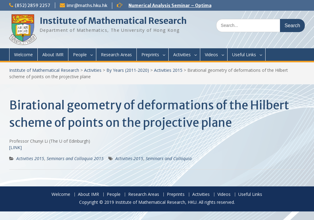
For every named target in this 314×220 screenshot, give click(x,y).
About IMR (52, 54)
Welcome (23, 54)
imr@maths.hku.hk (87, 5)
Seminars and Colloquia (169, 158)
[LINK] (15, 147)
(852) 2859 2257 (32, 5)
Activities (182, 54)
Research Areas (116, 54)
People (80, 54)
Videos (211, 54)
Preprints (150, 54)
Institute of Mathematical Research (113, 20)
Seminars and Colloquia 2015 (75, 158)
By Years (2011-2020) (127, 70)
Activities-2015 (129, 158)
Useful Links (244, 54)
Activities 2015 (168, 70)
